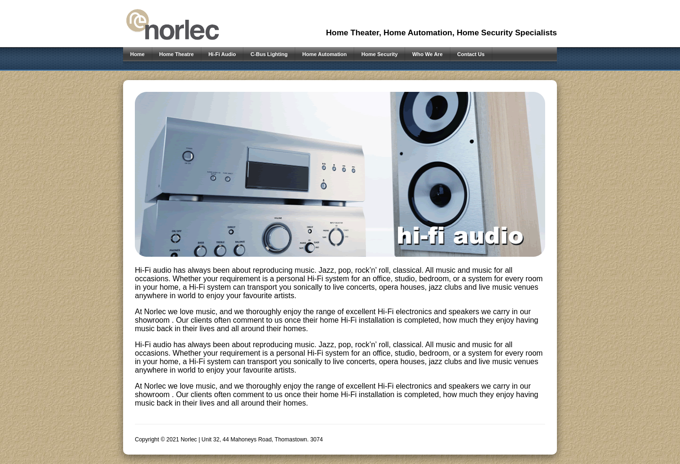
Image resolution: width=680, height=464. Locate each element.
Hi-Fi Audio (222, 54)
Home (137, 54)
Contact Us (471, 54)
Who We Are (427, 54)
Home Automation (324, 54)
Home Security (379, 54)
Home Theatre (176, 54)
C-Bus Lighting (269, 54)
